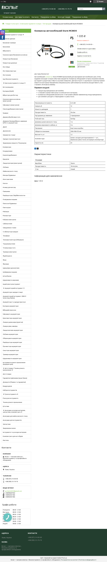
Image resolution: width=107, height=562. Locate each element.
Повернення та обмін (48, 17)
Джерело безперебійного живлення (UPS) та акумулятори (15, 122)
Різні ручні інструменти (10, 398)
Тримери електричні (9, 252)
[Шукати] (103, 9)
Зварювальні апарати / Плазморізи (14, 143)
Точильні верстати (9, 248)
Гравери (5, 113)
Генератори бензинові (10, 59)
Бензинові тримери (9, 42)
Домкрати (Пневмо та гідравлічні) (14, 382)
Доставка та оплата (22, 17)
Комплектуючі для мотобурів (13, 436)
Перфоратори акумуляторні (12, 342)
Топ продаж (47, 24)
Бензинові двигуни (9, 38)
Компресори (7, 147)
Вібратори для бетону (10, 95)
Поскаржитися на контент (69, 560)
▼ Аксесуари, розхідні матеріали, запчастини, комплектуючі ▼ (14, 411)
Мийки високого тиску (10, 171)
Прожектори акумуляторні (12, 346)
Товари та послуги (12, 24)
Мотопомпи (7, 75)
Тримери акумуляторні (10, 354)
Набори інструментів (10, 390)
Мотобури (6, 67)
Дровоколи (7, 131)
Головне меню (8, 17)
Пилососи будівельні (9, 203)
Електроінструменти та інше (30, 24)
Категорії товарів (64, 17)
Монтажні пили (8, 179)
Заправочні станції (9, 135)
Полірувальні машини (10, 199)
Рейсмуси (6, 211)
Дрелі (5, 127)
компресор (49, 76)
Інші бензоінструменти (10, 79)
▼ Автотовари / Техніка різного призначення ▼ (14, 369)
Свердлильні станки (9, 227)
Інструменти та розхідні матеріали (14, 432)
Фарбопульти (7, 256)
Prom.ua (64, 558)
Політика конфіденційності (87, 560)
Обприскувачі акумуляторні (12, 338)
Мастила (6, 440)
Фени (4, 260)
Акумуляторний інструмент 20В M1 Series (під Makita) (14, 297)
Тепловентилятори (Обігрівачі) (13, 240)
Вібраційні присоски (9, 310)
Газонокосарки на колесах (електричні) (11, 100)
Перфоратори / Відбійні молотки (14, 195)
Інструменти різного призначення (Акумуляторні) (14, 363)
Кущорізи (6, 159)
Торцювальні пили (9, 244)
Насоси (5, 183)
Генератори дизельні (10, 63)
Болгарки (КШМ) (8, 91)
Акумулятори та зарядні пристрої (14, 302)
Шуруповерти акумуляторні (12, 358)
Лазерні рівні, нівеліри (10, 326)
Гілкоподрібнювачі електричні (13, 109)
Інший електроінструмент (11, 284)
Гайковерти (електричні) (11, 105)
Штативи (6, 406)
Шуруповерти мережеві (11, 280)
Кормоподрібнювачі (10, 155)
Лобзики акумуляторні (10, 334)
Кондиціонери (7, 151)
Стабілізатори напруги (10, 231)
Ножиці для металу (9, 187)
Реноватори (7, 215)
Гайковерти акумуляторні (11, 314)
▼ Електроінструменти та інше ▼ (14, 83)
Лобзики (6, 167)
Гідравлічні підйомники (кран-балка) (15, 378)
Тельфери (6, 235)
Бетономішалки (8, 87)
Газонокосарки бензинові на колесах (15, 55)
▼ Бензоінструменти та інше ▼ (13, 34)
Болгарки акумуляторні (10, 306)
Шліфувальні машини (10, 272)
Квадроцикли (7, 386)
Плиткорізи (7, 207)
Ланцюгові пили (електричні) (12, 163)
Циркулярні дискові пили (11, 268)
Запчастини (6, 424)
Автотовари (7, 374)
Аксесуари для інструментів (12, 420)
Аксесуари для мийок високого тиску (15, 416)
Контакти (35, 17)
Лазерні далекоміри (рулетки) (13, 322)
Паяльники (6, 191)
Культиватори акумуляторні (12, 318)
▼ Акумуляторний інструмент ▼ (14, 288)
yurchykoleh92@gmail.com (13, 491)
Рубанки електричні (9, 219)
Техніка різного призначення (12, 402)
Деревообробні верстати (11, 117)
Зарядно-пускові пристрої (11, 139)
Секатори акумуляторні (11, 350)
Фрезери (6, 264)
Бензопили (6, 47)
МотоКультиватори (9, 71)
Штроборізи (7, 276)
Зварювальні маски (9, 428)
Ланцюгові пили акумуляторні (13, 330)
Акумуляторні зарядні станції (13, 292)
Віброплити (7, 51)
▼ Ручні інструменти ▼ (10, 394)
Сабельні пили (7, 223)
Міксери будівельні (9, 175)
